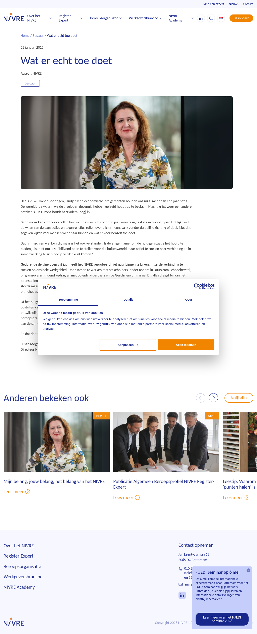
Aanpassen (128, 344)
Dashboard (241, 18)
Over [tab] (188, 299)
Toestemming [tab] (68, 299)
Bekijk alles (239, 403)
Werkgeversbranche (143, 18)
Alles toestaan (186, 344)
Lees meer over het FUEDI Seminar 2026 (222, 619)
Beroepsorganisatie (104, 18)
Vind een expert (213, 4)
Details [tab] (128, 299)
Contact (248, 4)
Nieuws (234, 4)
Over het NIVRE (33, 18)
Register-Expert (65, 18)
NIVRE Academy (175, 18)
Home (25, 35)
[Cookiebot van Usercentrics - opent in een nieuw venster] (196, 286)
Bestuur (38, 35)
